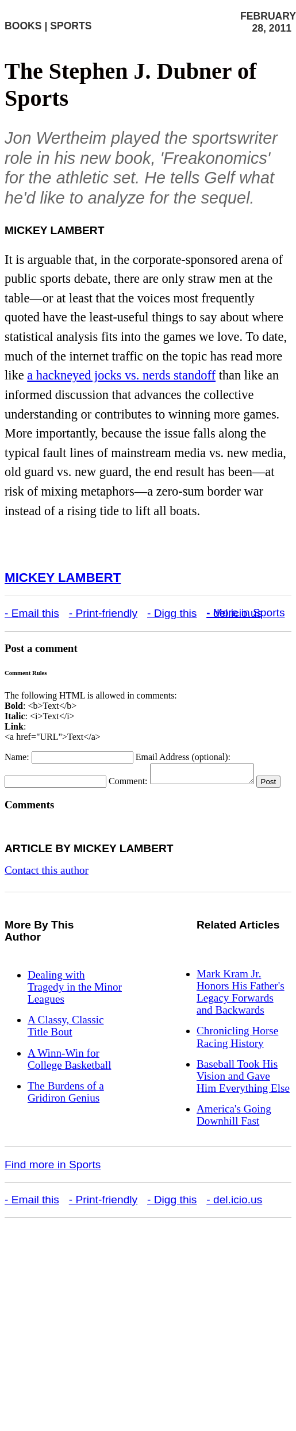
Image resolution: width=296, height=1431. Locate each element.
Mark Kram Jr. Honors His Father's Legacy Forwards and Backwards (241, 1007)
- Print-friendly (103, 613)
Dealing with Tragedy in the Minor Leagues (75, 1002)
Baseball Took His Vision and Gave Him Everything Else (243, 1091)
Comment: (128, 784)
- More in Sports (245, 613)
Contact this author (47, 886)
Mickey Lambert (63, 577)
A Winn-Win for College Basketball (69, 1074)
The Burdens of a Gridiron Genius (66, 1107)
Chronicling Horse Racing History (237, 1052)
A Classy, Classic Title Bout (66, 1041)
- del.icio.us (234, 1215)
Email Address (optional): (183, 757)
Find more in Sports (53, 1180)
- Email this (32, 613)
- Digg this (172, 613)
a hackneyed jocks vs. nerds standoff (121, 375)
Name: (17, 757)
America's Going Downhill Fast (234, 1130)
